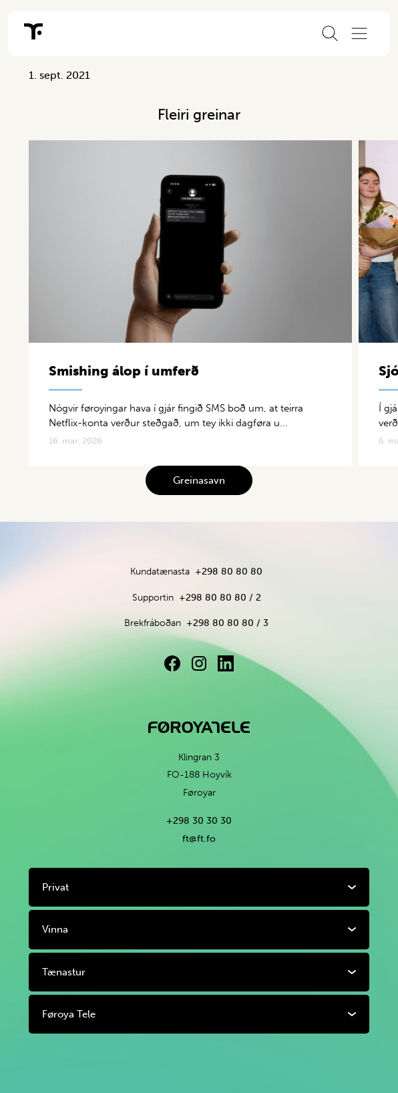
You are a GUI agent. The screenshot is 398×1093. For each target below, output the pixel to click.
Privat (55, 887)
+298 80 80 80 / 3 (227, 623)
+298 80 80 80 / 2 (220, 597)
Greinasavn (199, 480)
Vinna (55, 929)
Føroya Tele (68, 1014)
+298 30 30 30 (199, 820)
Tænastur (63, 972)
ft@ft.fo (199, 838)
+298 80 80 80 (228, 571)
